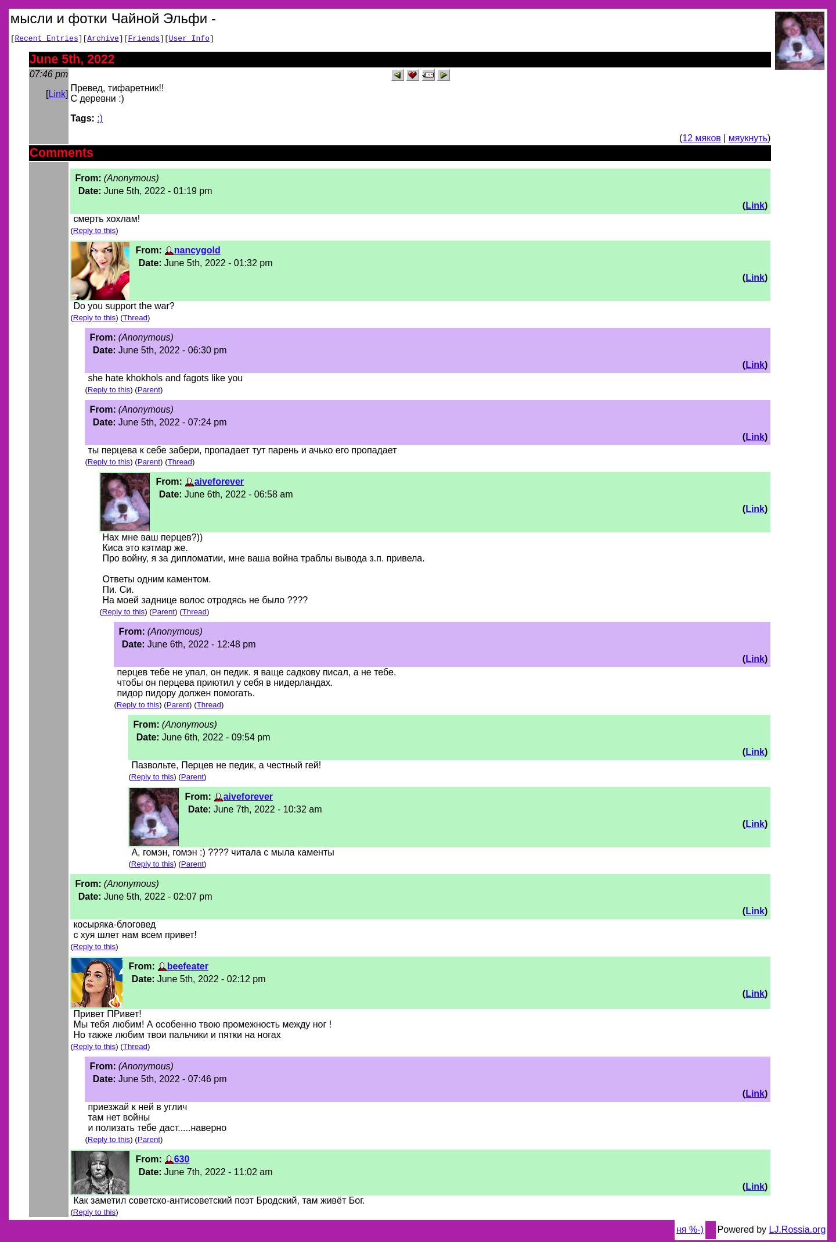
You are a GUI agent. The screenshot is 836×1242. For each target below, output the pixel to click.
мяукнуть (748, 140)
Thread (135, 319)
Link (57, 96)
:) (100, 120)
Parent (149, 391)
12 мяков (701, 140)
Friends (144, 39)
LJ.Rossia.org (797, 1231)
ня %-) (690, 1231)
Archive (103, 39)
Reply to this (94, 232)
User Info (189, 39)
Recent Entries (46, 39)
